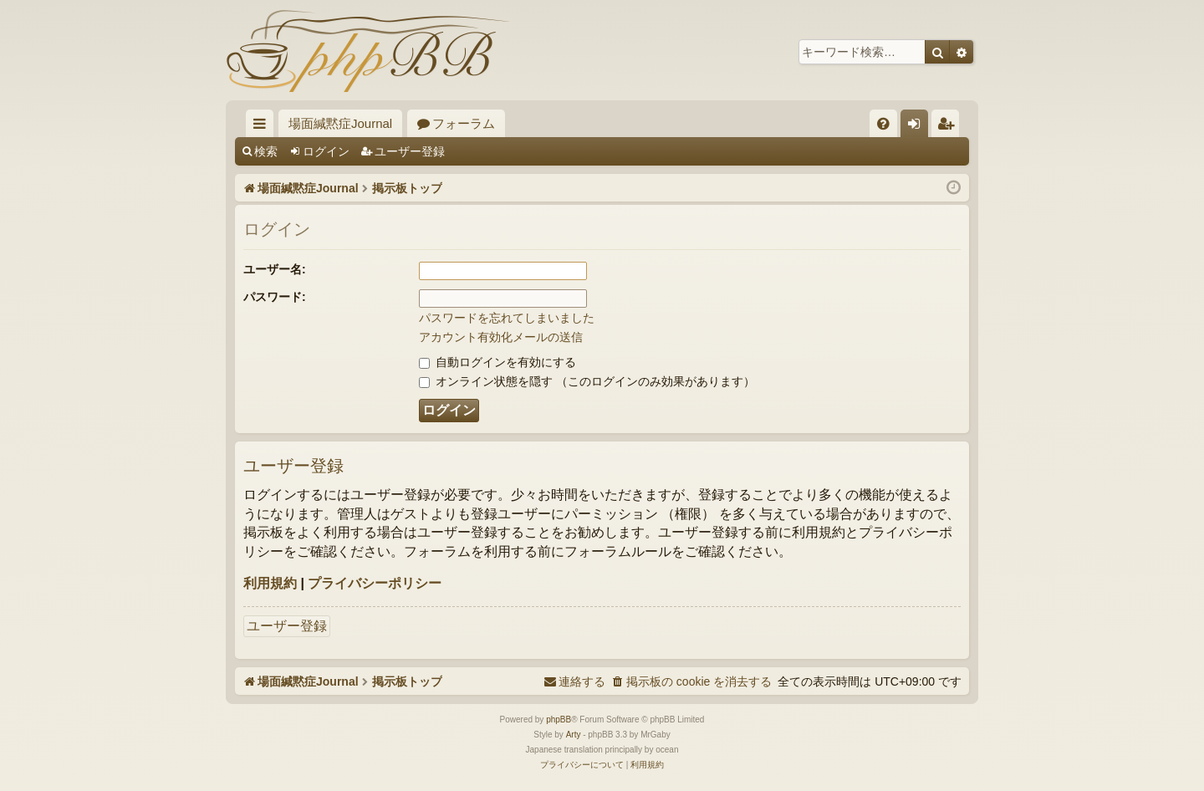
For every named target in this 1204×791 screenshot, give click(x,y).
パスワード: (274, 297)
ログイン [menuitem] (918, 126)
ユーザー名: (274, 269)
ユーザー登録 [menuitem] (949, 126)
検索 (266, 151)
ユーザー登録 (410, 151)
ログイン (326, 151)
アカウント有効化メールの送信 (501, 337)
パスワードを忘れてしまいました (506, 317)
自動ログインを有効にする (497, 362)
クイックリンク (263, 126)
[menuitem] (883, 123)
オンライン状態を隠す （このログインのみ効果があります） (587, 381)
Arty (573, 734)
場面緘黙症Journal (340, 123)
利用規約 (270, 583)
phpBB (558, 719)
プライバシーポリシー (374, 583)
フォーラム (463, 123)
